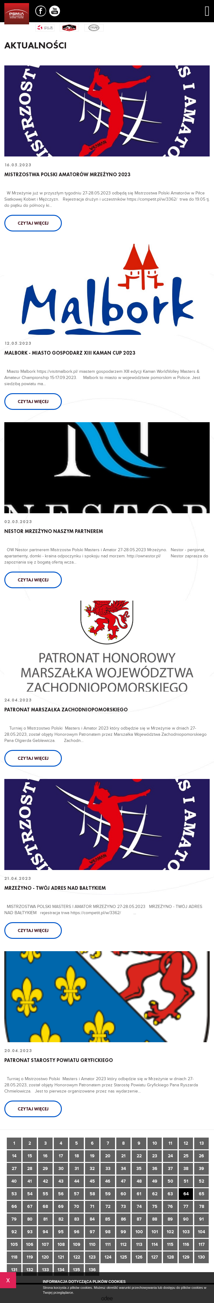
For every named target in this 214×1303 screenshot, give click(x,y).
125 (123, 1257)
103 (186, 1231)
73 (123, 1206)
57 (76, 1194)
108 (61, 1244)
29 (45, 1168)
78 (201, 1206)
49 (154, 1181)
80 (29, 1219)
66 (14, 1206)
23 (154, 1156)
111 (108, 1244)
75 (154, 1206)
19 (92, 1156)
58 (92, 1194)
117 (202, 1244)
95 (61, 1231)
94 (45, 1231)
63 (170, 1194)
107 (45, 1244)
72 (107, 1206)
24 (170, 1156)
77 (185, 1206)
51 (186, 1181)
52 (201, 1181)
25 (186, 1156)
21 (123, 1156)
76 (170, 1206)
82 (60, 1219)
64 (186, 1194)
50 (170, 1181)
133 (45, 1269)
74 (139, 1206)
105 (14, 1244)
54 (29, 1194)
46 (107, 1181)
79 (14, 1219)
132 (29, 1269)
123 (92, 1257)
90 (186, 1219)
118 (14, 1257)
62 (154, 1194)
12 (186, 1143)
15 (30, 1156)
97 (92, 1231)
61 (139, 1194)
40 (14, 1181)
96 (76, 1231)
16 (45, 1156)
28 (29, 1168)
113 (139, 1244)
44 (76, 1181)
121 (61, 1257)
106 (29, 1244)
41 (30, 1181)
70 (76, 1206)
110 (92, 1244)
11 (170, 1143)
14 (14, 1156)
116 (186, 1244)
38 (185, 1168)
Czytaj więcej (33, 223)
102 (170, 1231)
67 (29, 1206)
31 (77, 1168)
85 (107, 1219)
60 (123, 1194)
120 (45, 1257)
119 (30, 1257)
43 (60, 1181)
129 (186, 1257)
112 (123, 1244)
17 (61, 1156)
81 (45, 1219)
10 (154, 1143)
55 (45, 1194)
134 (61, 1269)
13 (201, 1143)
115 (170, 1244)
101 (155, 1231)
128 (170, 1257)
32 (92, 1168)
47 (123, 1181)
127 (154, 1257)
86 (123, 1219)
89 (170, 1219)
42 (45, 1181)
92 (14, 1231)
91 (201, 1219)
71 (92, 1206)
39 (201, 1168)
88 (154, 1219)
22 (139, 1156)
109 (76, 1244)
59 (108, 1194)
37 (170, 1168)
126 (139, 1257)
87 (139, 1219)
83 (76, 1219)
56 (61, 1194)
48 (139, 1181)
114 (155, 1244)
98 (107, 1231)
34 (123, 1168)
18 (77, 1156)
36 (154, 1168)
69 (61, 1206)
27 (14, 1168)
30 (61, 1168)
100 (139, 1231)
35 (139, 1168)
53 (14, 1194)
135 (76, 1269)
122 (76, 1257)
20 (107, 1156)
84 (92, 1219)
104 (201, 1231)
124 (108, 1257)
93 (29, 1231)
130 (201, 1257)
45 (92, 1181)
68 (45, 1206)
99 (123, 1231)
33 (107, 1168)
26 (201, 1156)
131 (14, 1269)
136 (92, 1269)
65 (201, 1194)
